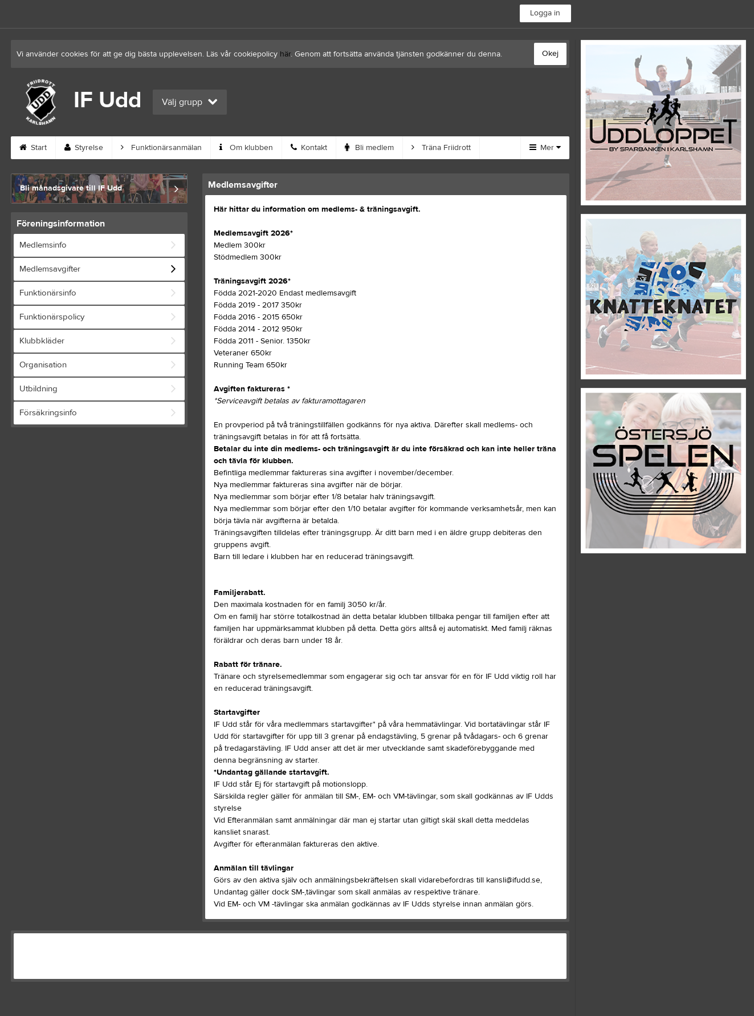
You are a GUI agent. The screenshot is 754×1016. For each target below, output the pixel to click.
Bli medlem (369, 148)
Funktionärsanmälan (161, 148)
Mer (545, 148)
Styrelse (83, 148)
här (285, 54)
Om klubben (246, 148)
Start (33, 148)
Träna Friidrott (441, 148)
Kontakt (309, 148)
